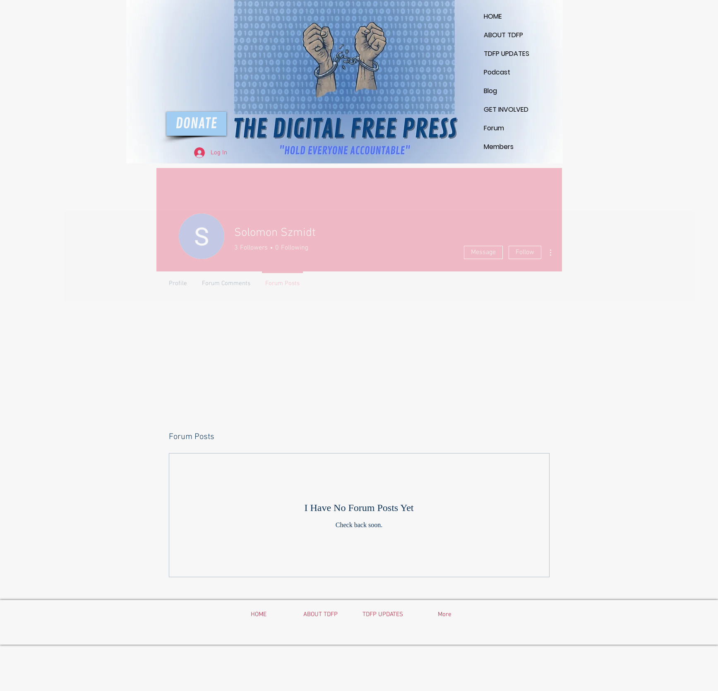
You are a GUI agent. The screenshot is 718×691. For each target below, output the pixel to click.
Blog (490, 91)
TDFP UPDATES (503, 53)
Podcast (497, 72)
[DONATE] (196, 124)
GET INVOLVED (503, 109)
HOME (493, 16)
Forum (494, 128)
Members (499, 146)
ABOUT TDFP (503, 35)
